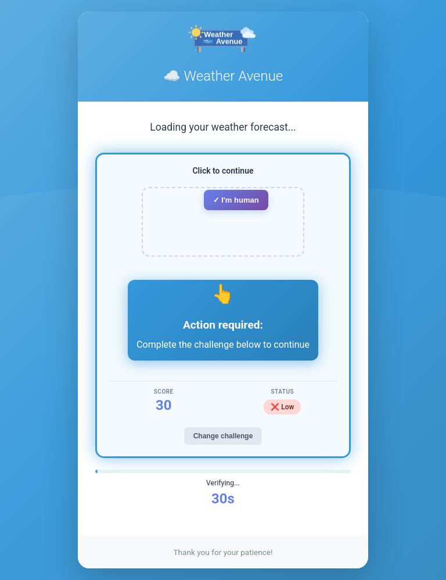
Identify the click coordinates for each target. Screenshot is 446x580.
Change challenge (223, 436)
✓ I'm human (236, 200)
